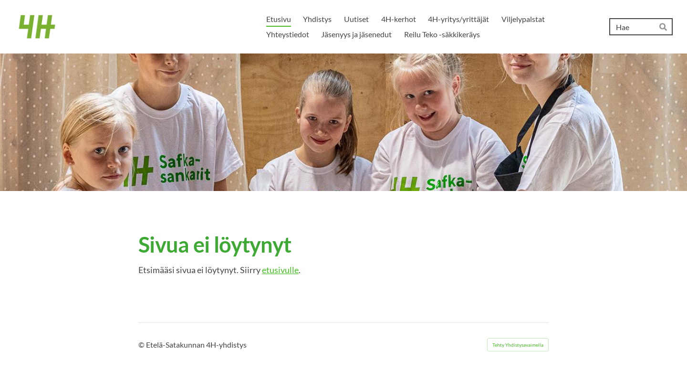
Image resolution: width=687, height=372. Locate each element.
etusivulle (280, 270)
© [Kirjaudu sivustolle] (142, 344)
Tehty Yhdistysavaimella (517, 345)
